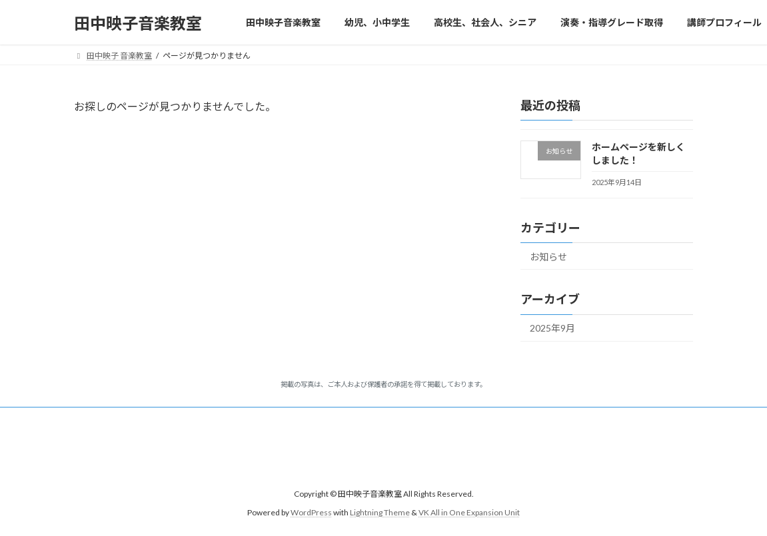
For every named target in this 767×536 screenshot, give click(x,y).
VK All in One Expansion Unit (469, 512)
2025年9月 (552, 328)
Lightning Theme (380, 512)
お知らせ (548, 256)
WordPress (311, 512)
